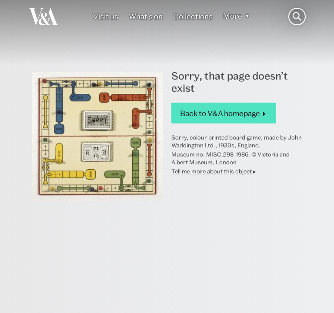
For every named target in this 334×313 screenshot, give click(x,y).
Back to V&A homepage (220, 113)
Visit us (105, 16)
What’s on (146, 16)
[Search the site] (297, 16)
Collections (193, 16)
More (232, 15)
